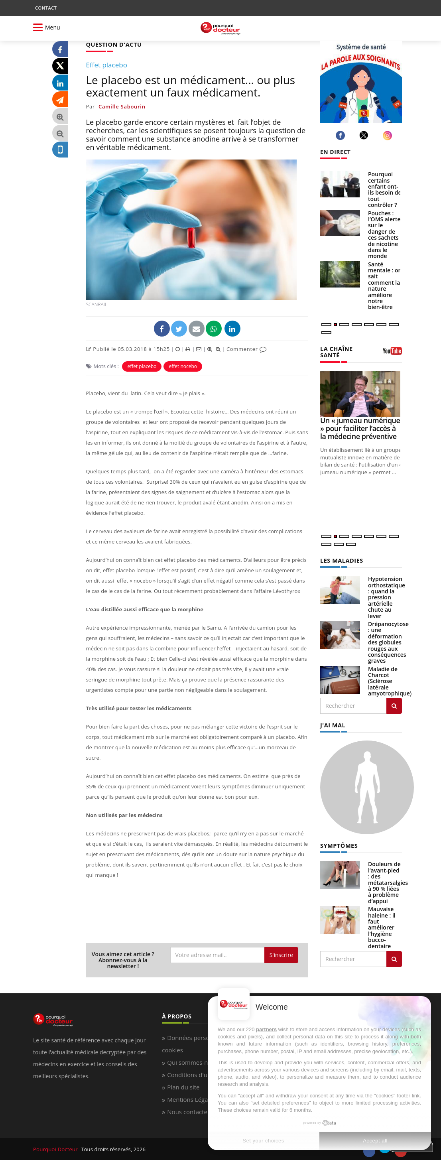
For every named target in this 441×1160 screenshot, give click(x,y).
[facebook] (341, 135)
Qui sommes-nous (192, 1062)
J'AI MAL (332, 723)
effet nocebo (183, 365)
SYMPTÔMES (338, 843)
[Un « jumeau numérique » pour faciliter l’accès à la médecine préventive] (361, 393)
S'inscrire (281, 954)
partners (266, 1029)
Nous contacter (188, 1111)
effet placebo (141, 365)
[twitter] (365, 135)
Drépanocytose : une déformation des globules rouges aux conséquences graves (388, 641)
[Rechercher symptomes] (394, 957)
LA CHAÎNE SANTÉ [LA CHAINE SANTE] (336, 351)
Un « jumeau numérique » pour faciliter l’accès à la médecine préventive (360, 427)
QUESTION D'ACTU (113, 44)
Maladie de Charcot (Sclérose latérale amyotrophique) (389, 680)
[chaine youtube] (392, 353)
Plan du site (183, 1087)
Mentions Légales (191, 1099)
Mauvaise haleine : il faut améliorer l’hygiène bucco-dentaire (382, 925)
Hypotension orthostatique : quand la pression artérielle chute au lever (386, 596)
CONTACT (46, 8)
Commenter (246, 348)
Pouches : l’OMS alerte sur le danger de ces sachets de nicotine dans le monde (384, 234)
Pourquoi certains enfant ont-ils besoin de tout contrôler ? (385, 189)
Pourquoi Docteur (55, 1148)
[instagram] (388, 135)
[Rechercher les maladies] (394, 705)
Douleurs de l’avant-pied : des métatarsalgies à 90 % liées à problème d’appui (388, 880)
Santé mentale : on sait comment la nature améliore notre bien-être (385, 285)
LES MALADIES (341, 559)
